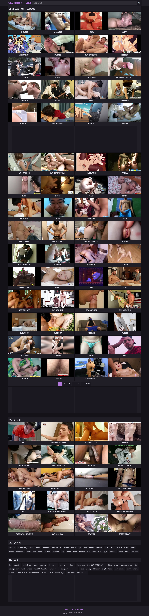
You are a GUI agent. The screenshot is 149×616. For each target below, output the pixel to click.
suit (88, 552)
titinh (129, 569)
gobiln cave (22, 573)
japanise (17, 565)
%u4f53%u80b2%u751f (96, 565)
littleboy (96, 569)
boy (85, 548)
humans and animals (37, 573)
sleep (113, 548)
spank (91, 548)
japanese (46, 548)
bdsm (11, 552)
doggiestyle (59, 573)
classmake (81, 565)
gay (80, 548)
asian (38, 548)
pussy (88, 569)
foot (94, 552)
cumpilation (54, 569)
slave (126, 548)
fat (10, 565)
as (61, 565)
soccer (73, 548)
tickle (82, 569)
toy (63, 552)
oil (65, 565)
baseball (113, 552)
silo (136, 565)
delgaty (71, 565)
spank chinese (126, 565)
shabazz (43, 565)
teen (75, 552)
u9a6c (50, 573)
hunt (23, 569)
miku (127, 552)
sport (40, 552)
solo (106, 548)
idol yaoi (135, 552)
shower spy (53, 565)
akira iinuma (119, 569)
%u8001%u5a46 (40, 569)
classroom (71, 573)
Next (88, 384)
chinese (12, 548)
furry (133, 548)
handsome (20, 552)
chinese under (113, 565)
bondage (73, 569)
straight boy (14, 569)
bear (28, 552)
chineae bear (82, 573)
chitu (121, 552)
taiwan (47, 552)
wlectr (29, 569)
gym (105, 552)
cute (100, 552)
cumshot (56, 552)
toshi (110, 569)
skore (135, 569)
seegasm (64, 569)
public (119, 548)
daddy (66, 548)
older (69, 552)
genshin (12, 573)
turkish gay (27, 565)
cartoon (99, 548)
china (31, 548)
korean (82, 552)
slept (104, 569)
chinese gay (22, 548)
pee (34, 552)
